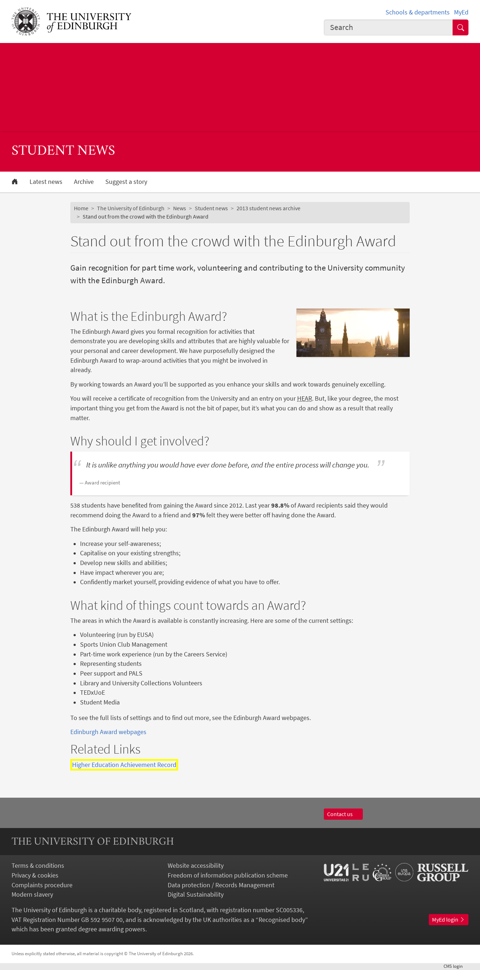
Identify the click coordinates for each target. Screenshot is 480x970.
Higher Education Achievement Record (124, 765)
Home (81, 208)
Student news (211, 208)
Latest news (46, 182)
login (456, 966)
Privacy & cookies (35, 875)
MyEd (461, 12)
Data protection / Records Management (221, 885)
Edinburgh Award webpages (108, 732)
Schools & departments (418, 12)
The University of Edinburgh (130, 208)
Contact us (343, 814)
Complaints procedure (42, 885)
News (179, 208)
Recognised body (282, 920)
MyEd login (448, 919)
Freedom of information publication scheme (228, 875)
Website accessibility (196, 866)
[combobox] (388, 28)
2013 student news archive (268, 208)
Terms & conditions (38, 866)
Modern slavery (32, 894)
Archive (84, 182)
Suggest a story (126, 182)
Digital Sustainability (196, 894)
